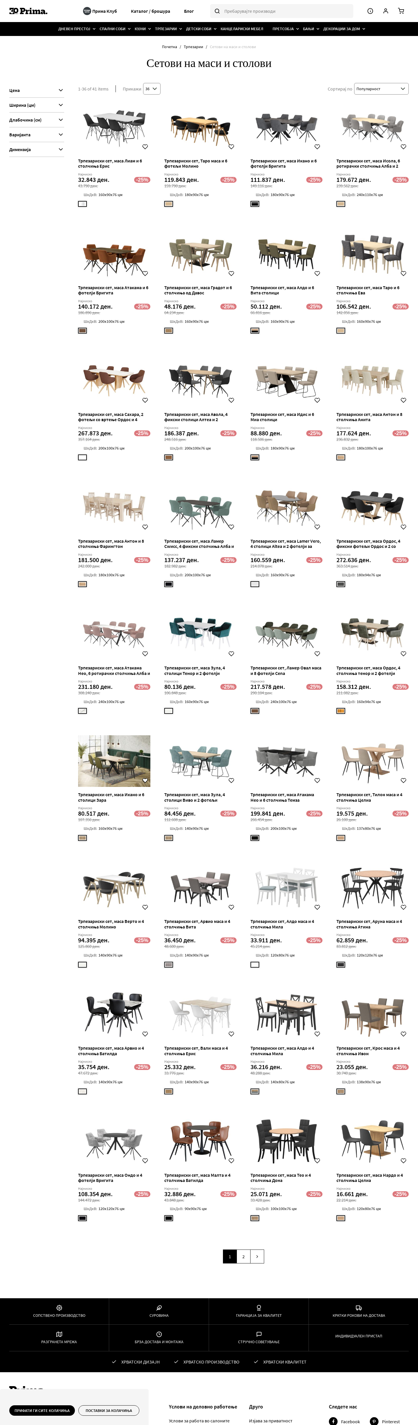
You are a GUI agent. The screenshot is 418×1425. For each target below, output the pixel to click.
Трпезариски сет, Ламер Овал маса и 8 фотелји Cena (286, 670)
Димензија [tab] (20, 149)
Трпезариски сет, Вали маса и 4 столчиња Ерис (196, 1050)
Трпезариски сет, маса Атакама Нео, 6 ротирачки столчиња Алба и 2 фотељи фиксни (114, 673)
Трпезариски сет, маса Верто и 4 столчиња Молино (111, 923)
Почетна (170, 46)
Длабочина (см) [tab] (25, 120)
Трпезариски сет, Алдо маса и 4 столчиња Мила (282, 923)
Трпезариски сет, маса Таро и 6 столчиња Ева (367, 290)
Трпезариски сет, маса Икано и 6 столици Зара (111, 797)
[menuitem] (74, 29)
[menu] (209, 29)
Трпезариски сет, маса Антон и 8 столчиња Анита (369, 416)
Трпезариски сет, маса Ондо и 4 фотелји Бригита (110, 1177)
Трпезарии (194, 46)
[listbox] (83, 205)
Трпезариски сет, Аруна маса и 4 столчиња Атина (369, 923)
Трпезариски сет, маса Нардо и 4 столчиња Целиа (369, 1177)
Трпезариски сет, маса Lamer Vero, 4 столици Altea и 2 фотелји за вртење (286, 546)
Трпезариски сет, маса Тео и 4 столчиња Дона (281, 1177)
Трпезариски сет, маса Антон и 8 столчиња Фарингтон (111, 543)
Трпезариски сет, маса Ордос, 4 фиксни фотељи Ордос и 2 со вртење (368, 546)
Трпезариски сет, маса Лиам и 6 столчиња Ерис (110, 163)
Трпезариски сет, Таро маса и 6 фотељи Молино (195, 163)
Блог (189, 11)
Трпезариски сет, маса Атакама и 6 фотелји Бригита (113, 290)
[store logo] (42, 11)
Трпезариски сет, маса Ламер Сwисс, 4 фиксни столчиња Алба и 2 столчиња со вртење (199, 546)
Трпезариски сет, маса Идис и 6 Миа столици (282, 416)
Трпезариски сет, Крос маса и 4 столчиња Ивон (368, 1050)
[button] (145, 147)
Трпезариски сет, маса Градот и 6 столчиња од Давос (198, 290)
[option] (82, 204)
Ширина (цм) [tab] (22, 105)
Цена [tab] (14, 90)
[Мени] (370, 11)
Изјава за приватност (270, 1421)
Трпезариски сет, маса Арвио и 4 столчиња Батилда (111, 1050)
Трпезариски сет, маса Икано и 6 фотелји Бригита (284, 163)
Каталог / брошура (150, 11)
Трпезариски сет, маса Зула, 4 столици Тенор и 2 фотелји (194, 670)
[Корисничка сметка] (385, 11)
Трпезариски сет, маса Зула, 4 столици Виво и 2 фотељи (194, 797)
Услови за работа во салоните (199, 1421)
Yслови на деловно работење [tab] (203, 1407)
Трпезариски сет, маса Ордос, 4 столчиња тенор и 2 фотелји (368, 670)
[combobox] (281, 11)
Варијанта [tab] (19, 134)
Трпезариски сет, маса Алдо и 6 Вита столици (282, 290)
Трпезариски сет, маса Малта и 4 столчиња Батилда (197, 1177)
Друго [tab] (256, 1407)
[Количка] (401, 11)
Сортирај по (340, 89)
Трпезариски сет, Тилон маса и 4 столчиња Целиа (369, 797)
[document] (74, 1410)
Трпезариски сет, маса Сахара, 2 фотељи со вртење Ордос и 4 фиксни (110, 419)
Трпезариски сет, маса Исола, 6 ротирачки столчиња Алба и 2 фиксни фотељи (368, 166)
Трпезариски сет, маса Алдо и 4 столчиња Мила (282, 1050)
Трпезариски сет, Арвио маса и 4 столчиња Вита (197, 923)
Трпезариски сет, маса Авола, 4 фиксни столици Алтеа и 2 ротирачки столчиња (196, 419)
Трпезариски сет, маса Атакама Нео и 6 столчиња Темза (282, 797)
